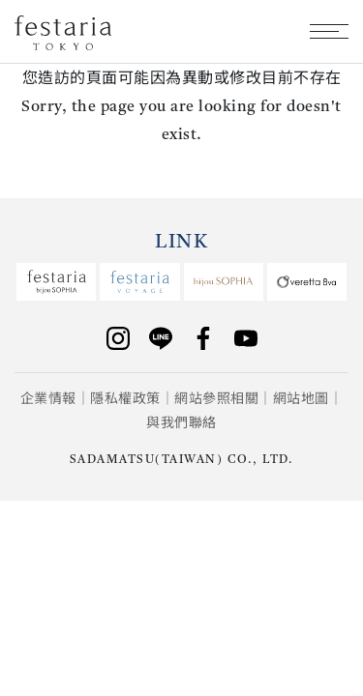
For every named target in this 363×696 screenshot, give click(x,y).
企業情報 (48, 399)
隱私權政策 (125, 399)
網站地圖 (301, 399)
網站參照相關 (216, 399)
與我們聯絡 (181, 423)
